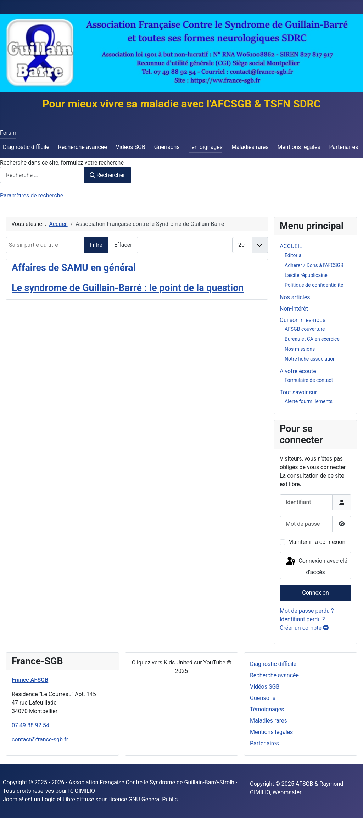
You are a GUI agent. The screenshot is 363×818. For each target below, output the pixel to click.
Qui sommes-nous (302, 320)
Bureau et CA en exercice (312, 339)
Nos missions (300, 349)
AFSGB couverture (305, 329)
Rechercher (107, 175)
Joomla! (13, 799)
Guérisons (167, 147)
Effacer (123, 244)
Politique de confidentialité (314, 285)
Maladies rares (250, 147)
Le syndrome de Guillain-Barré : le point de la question (128, 288)
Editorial (294, 255)
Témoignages (206, 147)
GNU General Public (153, 799)
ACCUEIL (291, 246)
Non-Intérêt (294, 308)
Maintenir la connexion (316, 542)
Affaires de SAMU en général (74, 267)
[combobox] (42, 175)
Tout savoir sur (298, 392)
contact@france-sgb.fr (40, 739)
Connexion (315, 592)
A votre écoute (298, 371)
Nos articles (295, 297)
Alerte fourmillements (309, 401)
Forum (8, 132)
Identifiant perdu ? (302, 619)
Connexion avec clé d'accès (316, 565)
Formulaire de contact (309, 380)
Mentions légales (298, 147)
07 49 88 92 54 (30, 725)
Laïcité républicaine (306, 275)
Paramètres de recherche (31, 195)
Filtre (96, 244)
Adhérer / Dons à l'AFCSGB (314, 265)
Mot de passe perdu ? (307, 610)
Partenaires (343, 147)
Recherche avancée (82, 147)
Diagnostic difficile (26, 147)
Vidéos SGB (130, 147)
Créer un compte (304, 627)
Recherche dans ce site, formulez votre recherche (62, 162)
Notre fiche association (310, 359)
